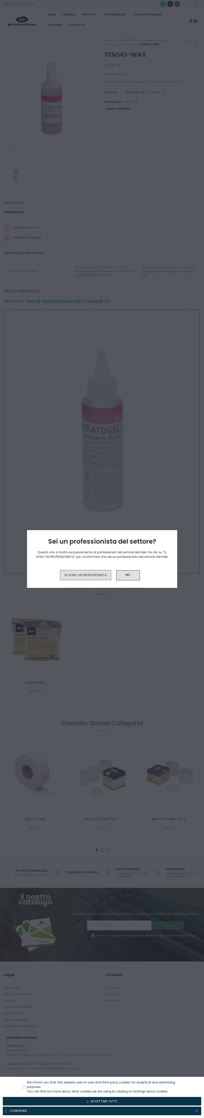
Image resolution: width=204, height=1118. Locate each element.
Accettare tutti (102, 1101)
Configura (102, 1111)
